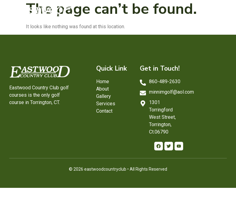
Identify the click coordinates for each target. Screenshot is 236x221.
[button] (220, 13)
